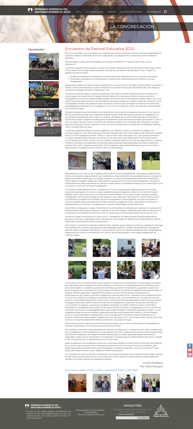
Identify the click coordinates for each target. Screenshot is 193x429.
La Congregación (94, 12)
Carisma (112, 12)
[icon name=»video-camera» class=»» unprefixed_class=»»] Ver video (101, 370)
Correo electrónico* (126, 414)
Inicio (78, 12)
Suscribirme (143, 418)
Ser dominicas (154, 12)
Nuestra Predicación (131, 12)
